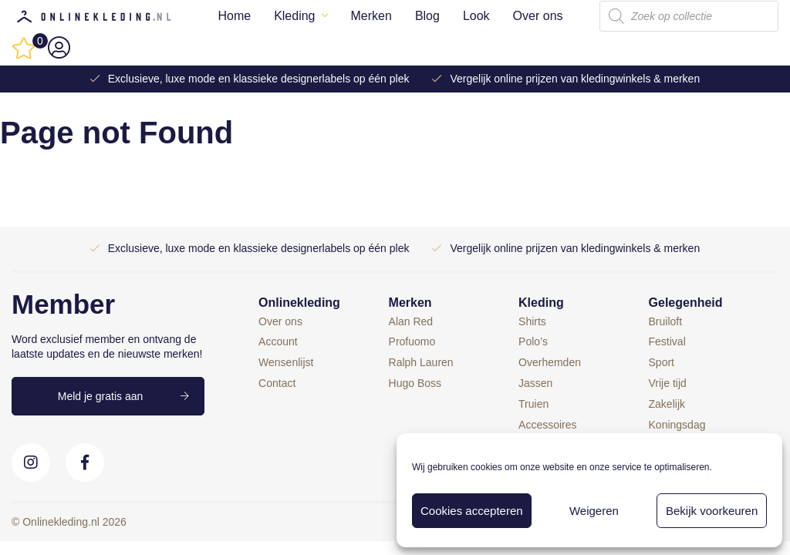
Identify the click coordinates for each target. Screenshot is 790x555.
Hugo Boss (415, 383)
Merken (371, 15)
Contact (276, 383)
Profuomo (412, 341)
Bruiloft (666, 321)
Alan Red (411, 321)
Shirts (532, 321)
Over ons (538, 15)
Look (476, 15)
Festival (667, 341)
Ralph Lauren (421, 362)
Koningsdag (677, 425)
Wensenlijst (285, 362)
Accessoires (547, 425)
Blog (427, 15)
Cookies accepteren (471, 510)
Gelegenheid (686, 302)
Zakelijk (667, 404)
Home (234, 15)
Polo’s (533, 341)
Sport (661, 362)
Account (278, 341)
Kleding (294, 15)
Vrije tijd (668, 383)
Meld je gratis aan (100, 396)
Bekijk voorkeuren (712, 510)
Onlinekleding (299, 302)
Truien (533, 404)
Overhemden (549, 362)
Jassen (535, 383)
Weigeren (594, 510)
